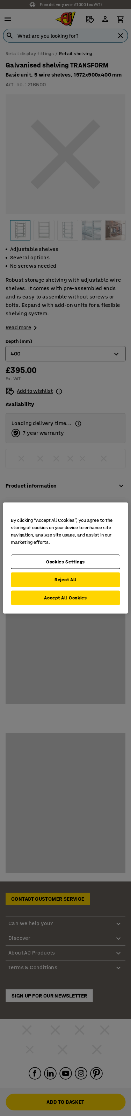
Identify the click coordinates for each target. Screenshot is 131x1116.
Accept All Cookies (65, 597)
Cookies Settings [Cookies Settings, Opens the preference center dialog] (65, 561)
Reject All (65, 580)
